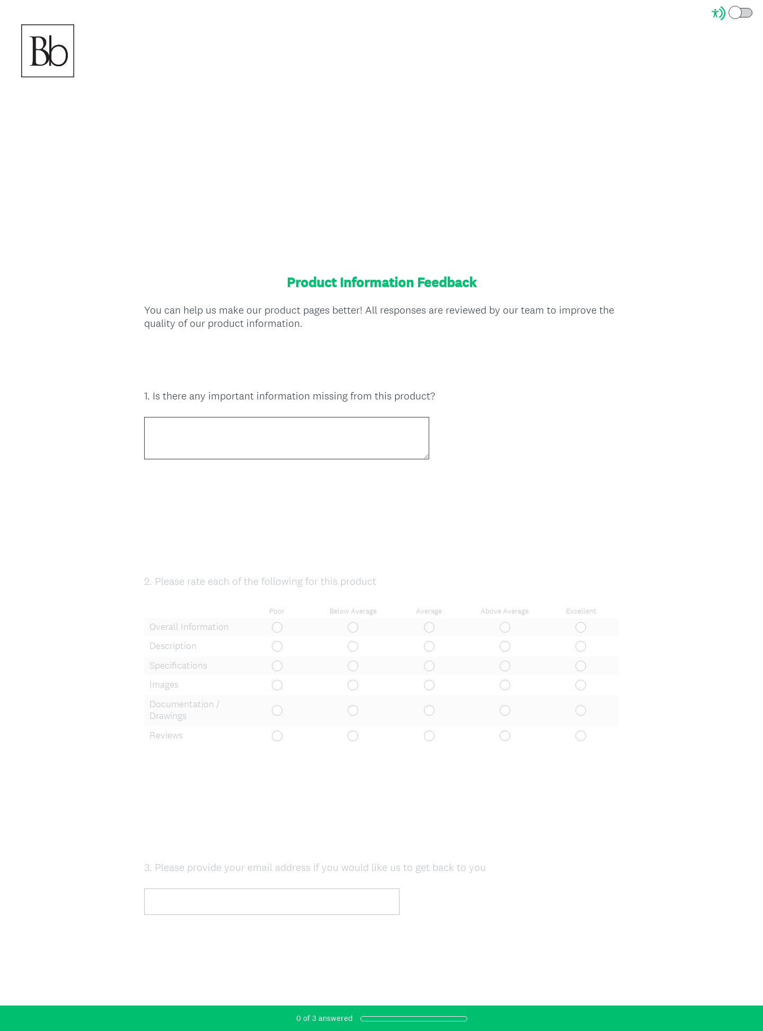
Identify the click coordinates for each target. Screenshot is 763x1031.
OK (160, 363)
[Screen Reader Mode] (733, 13)
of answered (324, 1018)
